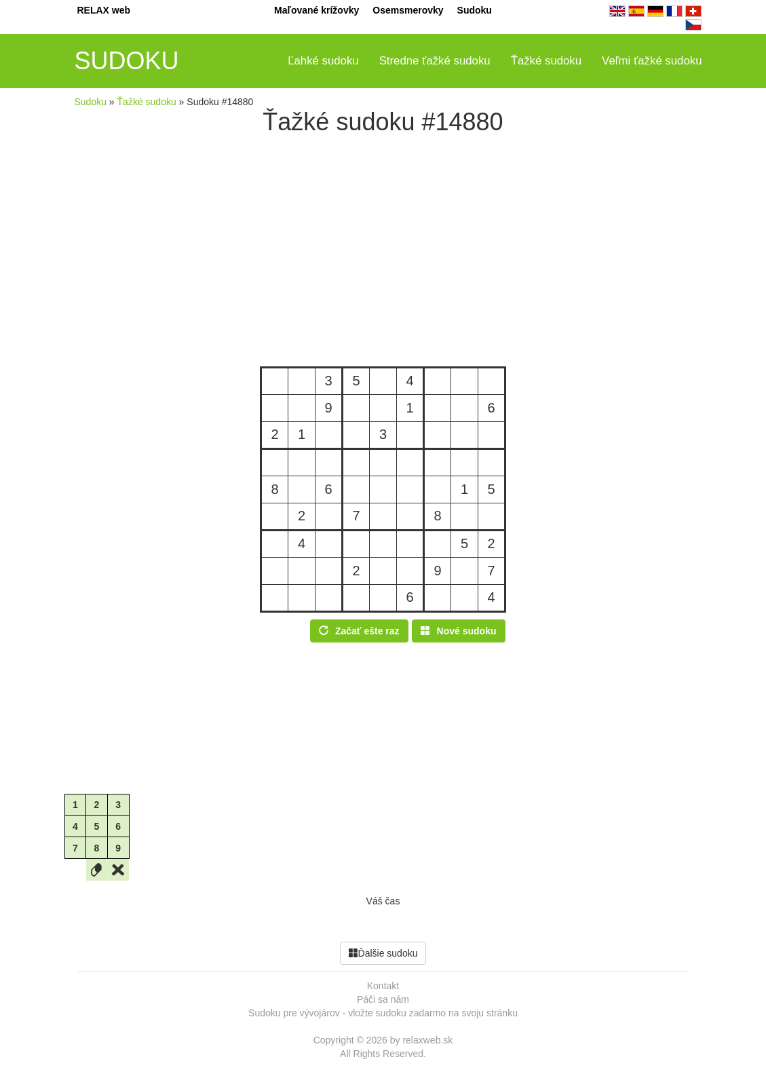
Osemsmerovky (407, 10)
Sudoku (474, 10)
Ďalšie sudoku (383, 953)
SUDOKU (127, 61)
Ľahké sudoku (323, 60)
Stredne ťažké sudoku (435, 60)
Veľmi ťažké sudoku (652, 60)
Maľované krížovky (316, 10)
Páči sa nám (383, 999)
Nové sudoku (459, 631)
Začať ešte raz (359, 631)
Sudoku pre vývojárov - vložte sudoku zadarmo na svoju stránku (383, 1013)
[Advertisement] (383, 251)
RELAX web (104, 10)
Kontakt (383, 985)
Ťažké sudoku (546, 60)
